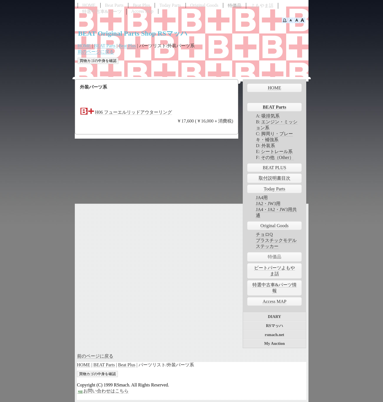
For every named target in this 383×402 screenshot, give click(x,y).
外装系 (268, 145)
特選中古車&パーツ (102, 11)
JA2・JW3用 (268, 203)
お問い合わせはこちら (103, 391)
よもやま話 (262, 5)
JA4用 (262, 197)
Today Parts (170, 5)
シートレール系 (277, 151)
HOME (89, 5)
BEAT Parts (105, 45)
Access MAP (274, 301)
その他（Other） (277, 157)
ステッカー (267, 246)
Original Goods (204, 5)
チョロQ (264, 234)
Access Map (142, 11)
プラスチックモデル (276, 240)
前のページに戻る (96, 51)
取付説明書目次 (274, 178)
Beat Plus (141, 5)
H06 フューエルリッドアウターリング (133, 112)
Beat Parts (114, 5)
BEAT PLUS (274, 167)
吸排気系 (270, 115)
